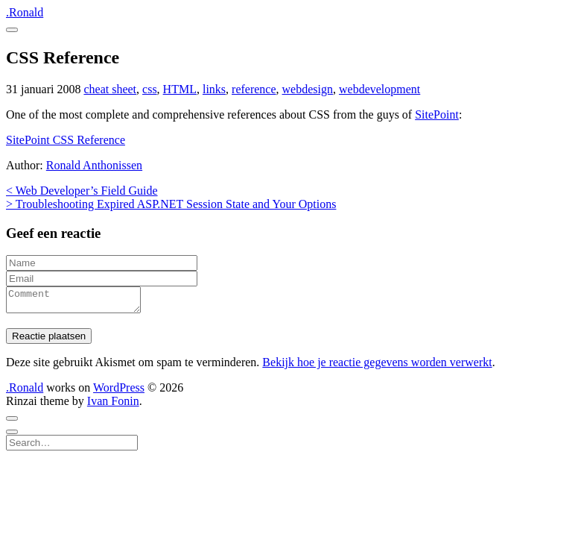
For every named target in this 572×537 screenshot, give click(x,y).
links (214, 89)
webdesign (307, 89)
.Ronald (24, 12)
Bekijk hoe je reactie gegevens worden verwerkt (377, 366)
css (149, 89)
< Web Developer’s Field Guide (82, 190)
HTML (180, 89)
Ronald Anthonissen (94, 165)
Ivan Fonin (113, 405)
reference (254, 89)
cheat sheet (109, 89)
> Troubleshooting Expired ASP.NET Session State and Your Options (171, 204)
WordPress (118, 392)
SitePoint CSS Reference (65, 140)
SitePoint (437, 114)
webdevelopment (379, 89)
